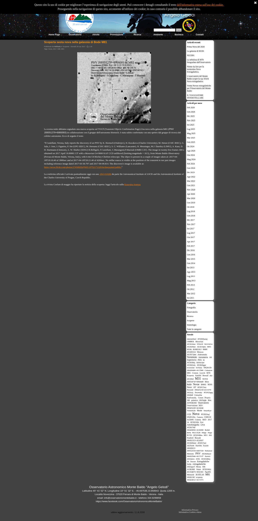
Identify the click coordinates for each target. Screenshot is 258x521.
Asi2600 (190, 420)
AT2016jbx (201, 347)
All (210, 357)
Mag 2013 (191, 280)
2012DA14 (191, 352)
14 (188, 422)
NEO (204, 420)
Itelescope (200, 362)
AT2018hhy (205, 459)
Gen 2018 (191, 215)
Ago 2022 (191, 177)
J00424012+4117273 (195, 480)
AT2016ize (191, 344)
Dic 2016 (191, 250)
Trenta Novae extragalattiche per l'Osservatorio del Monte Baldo (199, 88)
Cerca (179, 30)
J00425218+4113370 (203, 390)
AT (194, 387)
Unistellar (198, 395)
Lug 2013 (191, 276)
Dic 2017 (191, 220)
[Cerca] (164, 30)
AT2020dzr (191, 347)
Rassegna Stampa (132, 184)
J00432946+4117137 (195, 456)
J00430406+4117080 (195, 370)
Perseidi (190, 390)
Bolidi (207, 430)
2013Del (190, 379)
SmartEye (207, 411)
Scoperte (190, 320)
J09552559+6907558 (195, 451)
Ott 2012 (190, 289)
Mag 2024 (191, 159)
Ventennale (191, 411)
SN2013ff (191, 477)
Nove (189, 387)
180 (188, 400)
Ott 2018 (190, 207)
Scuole (205, 445)
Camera (200, 417)
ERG (189, 373)
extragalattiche (199, 464)
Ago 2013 (191, 272)
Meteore (200, 352)
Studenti (190, 438)
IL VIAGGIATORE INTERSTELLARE (195, 96)
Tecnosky (198, 392)
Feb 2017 (191, 246)
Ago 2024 (191, 151)
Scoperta (190, 375)
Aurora (207, 456)
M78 (208, 373)
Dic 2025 (191, 116)
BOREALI (197, 349)
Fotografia (191, 307)
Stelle (189, 464)
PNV (198, 453)
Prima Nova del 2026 (196, 47)
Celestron (208, 370)
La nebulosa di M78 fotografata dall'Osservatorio (199, 61)
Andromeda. (192, 398)
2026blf (190, 395)
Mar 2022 (191, 181)
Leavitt (202, 373)
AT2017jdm (191, 354)
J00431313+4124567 (195, 440)
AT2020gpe (201, 365)
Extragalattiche (203, 461)
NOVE (205, 379)
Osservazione (192, 405)
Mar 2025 (191, 138)
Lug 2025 (191, 129)
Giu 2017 (191, 237)
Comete (195, 373)
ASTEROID (192, 403)
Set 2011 (190, 298)
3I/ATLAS (199, 475)
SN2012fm (191, 417)
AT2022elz (191, 365)
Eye (201, 422)
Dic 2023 (191, 172)
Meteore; (190, 454)
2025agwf (191, 467)
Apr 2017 (191, 241)
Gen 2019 (191, 202)
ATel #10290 (105, 174)
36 (188, 461)
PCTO (189, 435)
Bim (209, 400)
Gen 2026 (191, 112)
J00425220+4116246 (195, 408)
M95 (209, 347)
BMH (205, 349)
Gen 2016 (191, 254)
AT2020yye (206, 454)
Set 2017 (190, 228)
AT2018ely (206, 469)
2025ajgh (202, 400)
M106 (189, 349)
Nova (50, 49)
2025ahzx (191, 459)
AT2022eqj (205, 414)
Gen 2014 (191, 263)
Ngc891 (208, 472)
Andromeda (202, 354)
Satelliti (198, 375)
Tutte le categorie (194, 329)
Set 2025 (190, 125)
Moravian (199, 341)
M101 (210, 384)
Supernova (191, 360)
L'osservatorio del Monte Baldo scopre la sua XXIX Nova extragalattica (198, 79)
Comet (200, 398)
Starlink (198, 445)
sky (211, 375)
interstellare (191, 339)
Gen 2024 (191, 168)
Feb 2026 (191, 107)
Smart (198, 469)
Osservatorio (192, 312)
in (203, 360)
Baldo (189, 384)
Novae (196, 384)
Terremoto (192, 357)
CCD (189, 414)
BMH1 (203, 384)
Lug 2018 (191, 211)
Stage (210, 433)
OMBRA (190, 341)
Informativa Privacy (190, 510)
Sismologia (191, 325)
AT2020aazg (202, 339)
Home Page (54, 34)
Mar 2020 (191, 198)
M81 (62, 49)
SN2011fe (208, 368)
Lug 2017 (191, 233)
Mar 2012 (191, 293)
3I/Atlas (199, 368)
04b (58, 49)
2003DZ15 (191, 448)
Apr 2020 (191, 194)
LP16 (203, 425)
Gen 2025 (191, 142)
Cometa (198, 420)
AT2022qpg (208, 392)
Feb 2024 (191, 164)
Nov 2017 (191, 224)
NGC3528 (196, 433)
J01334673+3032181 (195, 472)
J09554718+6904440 (195, 382)
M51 (205, 435)
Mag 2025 (191, 133)
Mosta (198, 467)
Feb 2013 (191, 285)
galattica (194, 400)
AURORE (191, 469)
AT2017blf (191, 427)
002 (210, 435)
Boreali (205, 375)
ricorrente (191, 368)
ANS (198, 459)
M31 (198, 378)
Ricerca (190, 316)
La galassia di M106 (195, 51)
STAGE (200, 344)
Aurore (193, 461)
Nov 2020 (191, 189)
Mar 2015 (191, 259)
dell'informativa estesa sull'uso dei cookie (200, 4)
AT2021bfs (194, 422)
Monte (199, 411)
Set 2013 (190, 267)
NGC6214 (208, 344)
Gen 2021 (191, 185)
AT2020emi (191, 443)
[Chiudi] (255, 3)
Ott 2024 (190, 146)
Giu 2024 (191, 155)
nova (189, 433)
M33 (200, 405)
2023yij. (190, 392)
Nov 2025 (191, 120)
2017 (55, 49)
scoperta (199, 477)
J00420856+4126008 (195, 430)
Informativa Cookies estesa (190, 512)
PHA (200, 360)
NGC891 (190, 55)
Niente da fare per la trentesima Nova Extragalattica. (195, 69)
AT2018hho (197, 435)
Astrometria (203, 357)
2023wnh (190, 445)
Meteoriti (190, 475)
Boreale (198, 438)
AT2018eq (191, 362)
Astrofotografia (193, 425)
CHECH (207, 417)
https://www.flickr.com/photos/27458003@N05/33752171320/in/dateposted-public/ (83, 167)
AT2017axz (201, 387)
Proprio (207, 398)
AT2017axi (202, 443)
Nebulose (208, 451)
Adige (204, 433)
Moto (207, 382)
